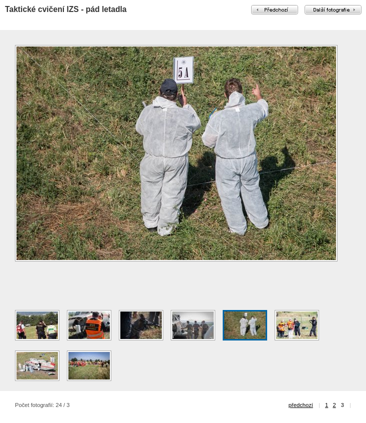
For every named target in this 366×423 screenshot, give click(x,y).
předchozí (301, 405)
